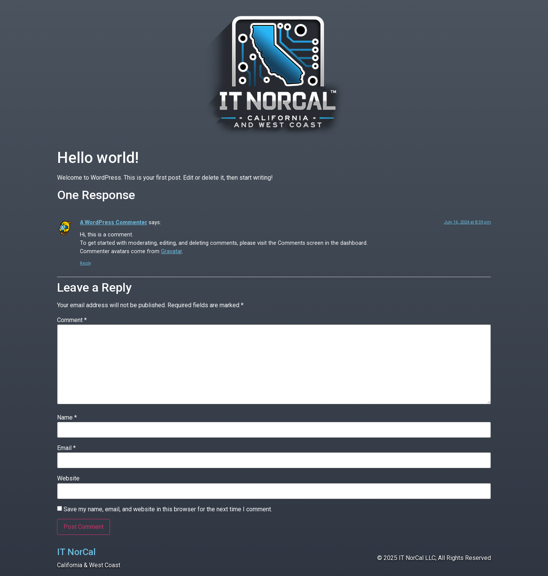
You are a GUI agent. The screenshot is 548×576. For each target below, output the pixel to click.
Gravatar (171, 251)
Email (66, 448)
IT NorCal (76, 552)
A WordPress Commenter (113, 222)
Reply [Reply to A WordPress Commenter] (85, 263)
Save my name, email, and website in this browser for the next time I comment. (168, 509)
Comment (72, 320)
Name (67, 418)
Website (68, 478)
